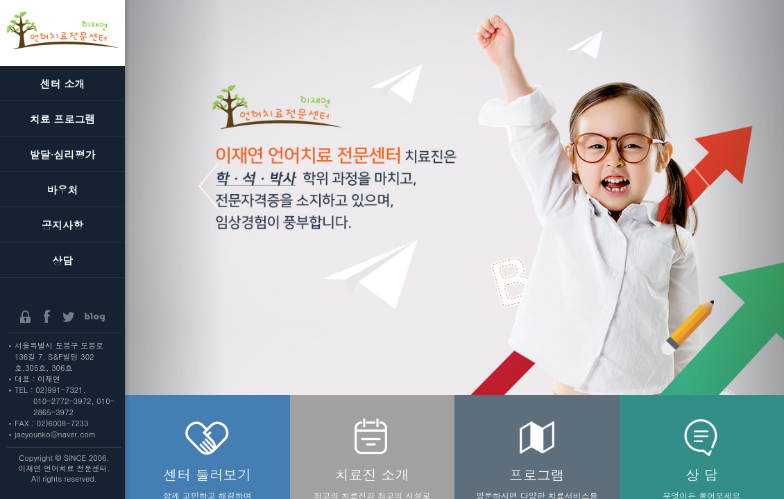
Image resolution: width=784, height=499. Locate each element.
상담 (62, 260)
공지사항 (62, 225)
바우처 (62, 189)
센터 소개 (62, 83)
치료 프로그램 (62, 119)
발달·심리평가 (63, 154)
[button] (174, 249)
